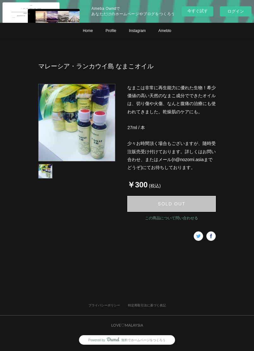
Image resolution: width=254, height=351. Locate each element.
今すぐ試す (197, 11)
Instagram (137, 30)
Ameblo (164, 30)
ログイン (235, 11)
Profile (111, 30)
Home (88, 30)
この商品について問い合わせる (171, 218)
